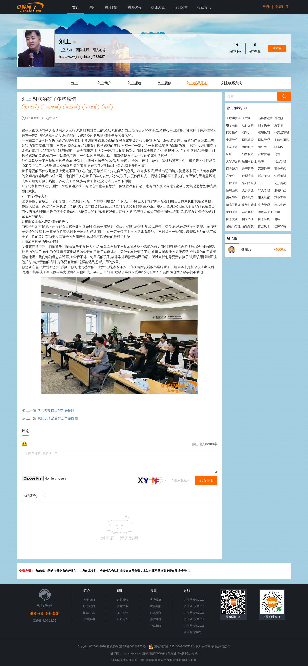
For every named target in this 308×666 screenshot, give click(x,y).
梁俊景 (171, 660)
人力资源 (248, 190)
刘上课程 (134, 83)
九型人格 (71, 107)
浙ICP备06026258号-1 (133, 646)
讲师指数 (122, 606)
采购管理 (232, 212)
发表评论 (206, 480)
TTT (260, 183)
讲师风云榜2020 (194, 599)
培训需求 (181, 7)
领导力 (246, 132)
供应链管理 (265, 212)
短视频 (278, 118)
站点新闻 (156, 612)
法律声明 (89, 619)
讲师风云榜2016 (194, 625)
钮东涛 (246, 249)
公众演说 (280, 183)
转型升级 (248, 176)
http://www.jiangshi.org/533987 (82, 57)
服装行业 (280, 190)
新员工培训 (233, 204)
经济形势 (248, 168)
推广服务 (156, 619)
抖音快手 (264, 125)
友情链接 (156, 606)
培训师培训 (249, 183)
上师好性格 (51, 107)
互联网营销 (233, 118)
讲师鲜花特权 (192, 632)
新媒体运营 (265, 118)
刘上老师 (30, 107)
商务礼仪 (248, 197)
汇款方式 (89, 612)
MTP (229, 154)
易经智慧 (248, 226)
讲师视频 (111, 7)
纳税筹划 (280, 176)
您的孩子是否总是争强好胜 (58, 418)
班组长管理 (249, 204)
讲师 (92, 7)
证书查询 (122, 612)
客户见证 (156, 599)
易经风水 (248, 212)
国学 (277, 212)
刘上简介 (104, 83)
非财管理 (232, 183)
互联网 (246, 118)
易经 (277, 219)
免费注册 (282, 7)
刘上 (74, 83)
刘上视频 (164, 83)
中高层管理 (281, 132)
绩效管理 (232, 197)
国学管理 (248, 219)
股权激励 (264, 176)
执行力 (262, 147)
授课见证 (158, 7)
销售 (277, 154)
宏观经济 (264, 168)
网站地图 (122, 619)
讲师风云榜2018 (194, 612)
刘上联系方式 (231, 83)
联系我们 (89, 606)
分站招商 (156, 625)
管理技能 (264, 132)
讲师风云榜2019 (194, 606)
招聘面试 (232, 190)
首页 (75, 7)
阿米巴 (278, 147)
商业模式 (280, 168)
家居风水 (264, 226)
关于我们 (89, 599)
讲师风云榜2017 (194, 619)
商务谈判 (232, 168)
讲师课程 (134, 7)
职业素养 (280, 197)
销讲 (261, 161)
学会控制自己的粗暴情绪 (56, 410)
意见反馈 (122, 599)
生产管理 (264, 204)
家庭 (107, 107)
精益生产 (280, 204)
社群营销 (248, 125)
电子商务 (232, 125)
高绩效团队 (281, 139)
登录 (266, 7)
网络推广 (232, 132)
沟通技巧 (248, 147)
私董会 (230, 176)
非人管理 (264, 190)
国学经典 (264, 219)
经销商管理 (249, 161)
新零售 (278, 125)
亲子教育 (90, 107)
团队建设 (248, 139)
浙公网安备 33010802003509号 (172, 646)
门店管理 (280, 161)
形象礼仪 (264, 197)
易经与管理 (233, 226)
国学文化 (232, 219)
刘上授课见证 (197, 83)
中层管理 (232, 139)
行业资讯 (204, 7)
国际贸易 (280, 226)
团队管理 (264, 139)
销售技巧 (248, 154)
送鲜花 (277, 48)
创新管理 (232, 147)
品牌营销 (264, 154)
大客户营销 (233, 161)
